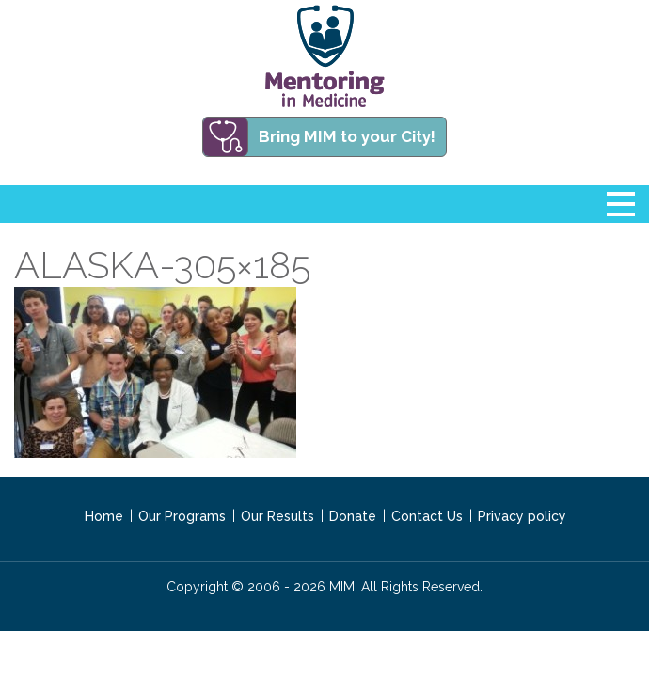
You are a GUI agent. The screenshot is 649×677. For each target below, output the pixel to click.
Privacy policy (522, 516)
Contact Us (427, 516)
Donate (352, 516)
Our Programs (182, 516)
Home (104, 516)
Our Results (277, 516)
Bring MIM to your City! (347, 136)
